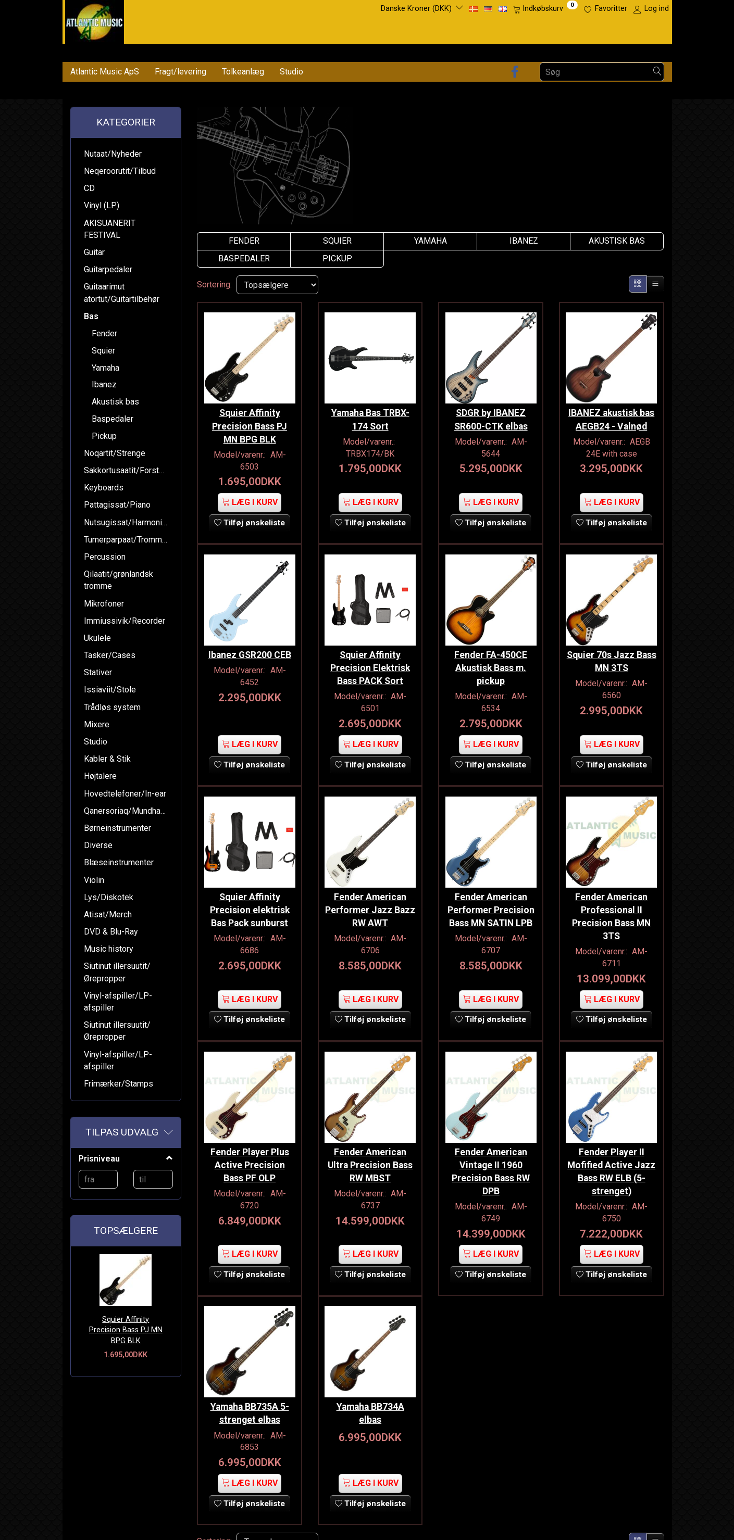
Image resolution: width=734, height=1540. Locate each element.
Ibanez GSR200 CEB (249, 646)
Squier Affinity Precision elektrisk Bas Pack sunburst (250, 898)
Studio (291, 72)
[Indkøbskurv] (545, 9)
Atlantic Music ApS (104, 72)
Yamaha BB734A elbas (370, 1393)
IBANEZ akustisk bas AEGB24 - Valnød (611, 415)
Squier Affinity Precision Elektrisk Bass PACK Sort (370, 659)
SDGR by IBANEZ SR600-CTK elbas (491, 415)
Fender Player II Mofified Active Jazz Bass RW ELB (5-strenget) (611, 1155)
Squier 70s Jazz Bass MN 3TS (611, 653)
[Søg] (657, 72)
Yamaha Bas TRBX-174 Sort (370, 415)
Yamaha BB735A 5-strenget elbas (249, 1393)
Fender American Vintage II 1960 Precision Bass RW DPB (491, 1155)
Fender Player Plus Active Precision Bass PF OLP (249, 1149)
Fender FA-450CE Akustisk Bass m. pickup (490, 659)
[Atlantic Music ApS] (94, 20)
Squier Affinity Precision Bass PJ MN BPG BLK (126, 1330)
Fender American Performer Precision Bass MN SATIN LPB (491, 904)
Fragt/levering (180, 72)
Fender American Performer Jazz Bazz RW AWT (370, 898)
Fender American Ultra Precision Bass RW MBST (370, 1149)
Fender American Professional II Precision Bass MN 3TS (611, 904)
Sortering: (214, 284)
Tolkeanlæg (243, 72)
